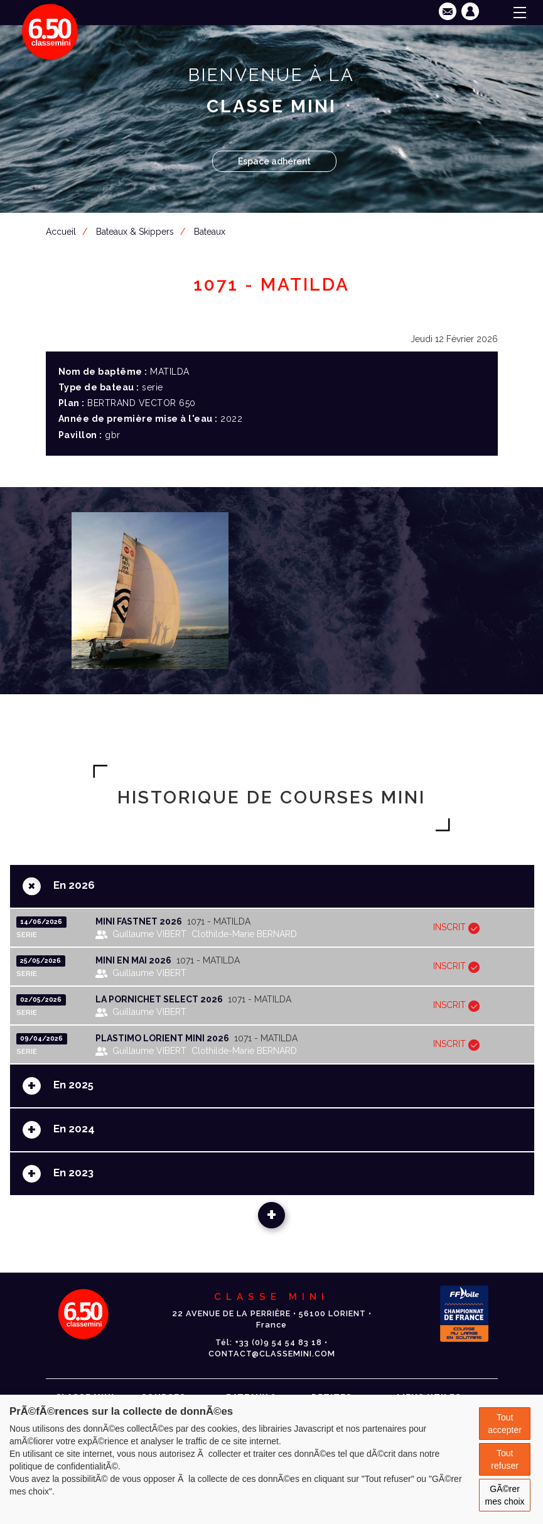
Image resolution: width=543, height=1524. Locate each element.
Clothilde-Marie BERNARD (244, 934)
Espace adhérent (274, 161)
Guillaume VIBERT (149, 934)
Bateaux (209, 232)
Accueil (61, 232)
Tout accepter (505, 1423)
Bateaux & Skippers (135, 232)
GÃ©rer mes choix (505, 1495)
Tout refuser (505, 1459)
